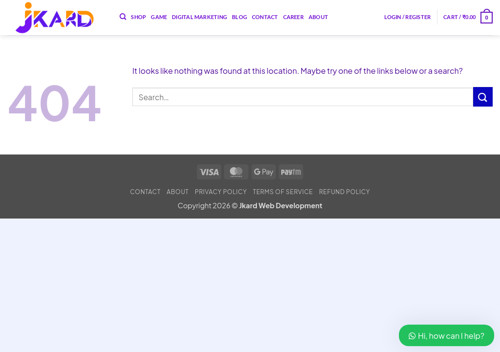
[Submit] (483, 96)
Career (293, 17)
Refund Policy (344, 192)
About (318, 17)
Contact (265, 17)
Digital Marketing (199, 17)
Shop (138, 17)
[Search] (123, 16)
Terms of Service (283, 192)
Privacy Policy (221, 192)
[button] (407, 17)
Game (159, 17)
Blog (239, 17)
